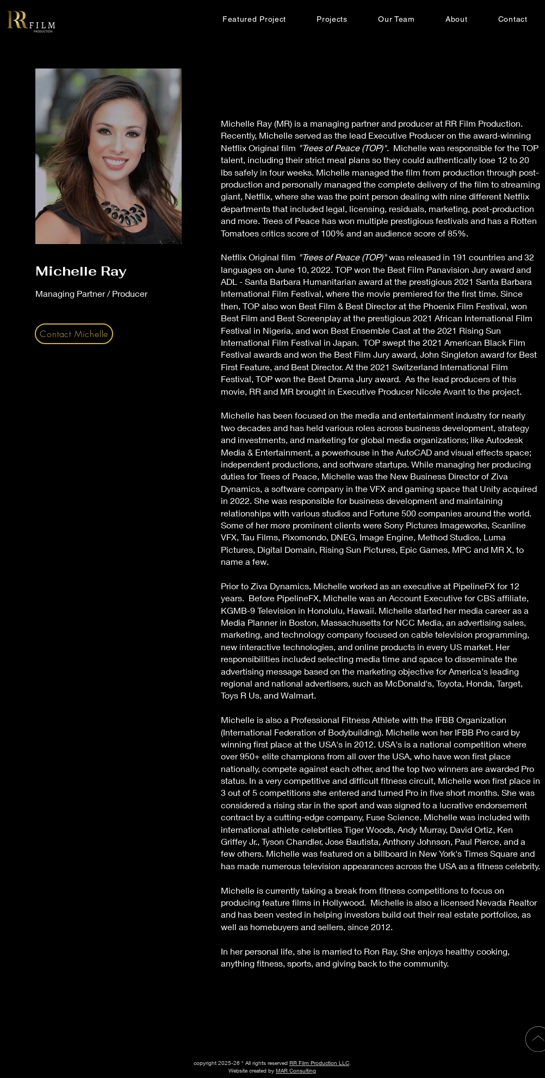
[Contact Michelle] (74, 333)
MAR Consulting (296, 1070)
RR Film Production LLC (319, 1063)
